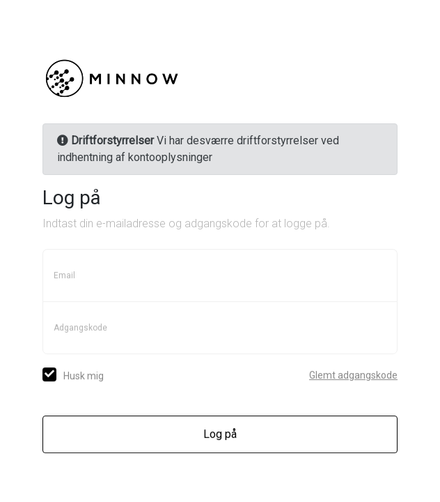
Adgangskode (80, 328)
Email (64, 276)
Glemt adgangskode (353, 375)
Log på (220, 434)
